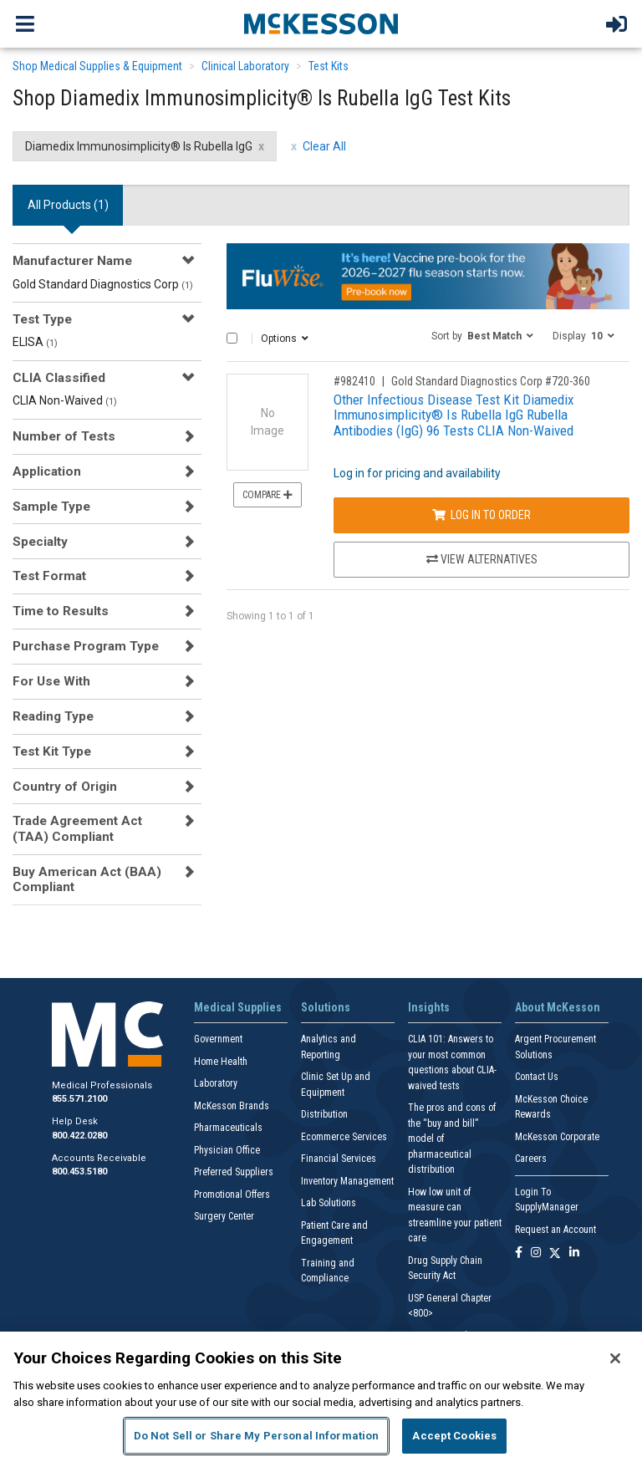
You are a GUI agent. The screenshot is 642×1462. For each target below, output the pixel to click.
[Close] (615, 1358)
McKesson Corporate (557, 1137)
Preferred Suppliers (233, 1172)
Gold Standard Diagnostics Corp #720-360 (490, 381)
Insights (429, 1007)
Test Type (42, 319)
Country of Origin (65, 786)
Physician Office (227, 1150)
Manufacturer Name (72, 260)
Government (218, 1039)
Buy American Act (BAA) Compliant (87, 879)
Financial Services (338, 1158)
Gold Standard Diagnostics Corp (103, 284)
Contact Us (536, 1076)
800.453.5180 (79, 1171)
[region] (321, 1397)
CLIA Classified (59, 377)
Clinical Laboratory (245, 66)
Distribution (324, 1114)
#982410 (354, 381)
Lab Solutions (328, 1203)
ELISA (35, 342)
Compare (267, 495)
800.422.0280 (79, 1135)
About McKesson (557, 1007)
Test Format (49, 575)
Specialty (40, 541)
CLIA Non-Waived (65, 400)
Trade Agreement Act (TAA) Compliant (77, 828)
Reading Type (53, 716)
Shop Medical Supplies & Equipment (97, 66)
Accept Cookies (454, 1435)
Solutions (325, 1007)
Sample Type (51, 506)
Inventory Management (347, 1181)
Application (47, 471)
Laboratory (215, 1083)
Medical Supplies (238, 1007)
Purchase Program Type (86, 646)
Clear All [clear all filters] (324, 146)
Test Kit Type (52, 751)
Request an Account (555, 1229)
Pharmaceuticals (228, 1127)
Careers (531, 1158)
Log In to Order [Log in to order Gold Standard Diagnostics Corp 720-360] (481, 515)
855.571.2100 (79, 1098)
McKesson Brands (231, 1106)
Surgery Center (224, 1216)
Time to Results (61, 611)
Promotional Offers (232, 1194)
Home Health (220, 1061)
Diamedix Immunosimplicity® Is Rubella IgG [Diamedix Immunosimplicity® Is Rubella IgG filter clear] (138, 146)
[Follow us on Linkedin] (574, 1253)
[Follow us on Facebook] (518, 1253)
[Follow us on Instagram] (536, 1253)
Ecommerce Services (344, 1137)
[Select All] (232, 338)
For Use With (51, 681)
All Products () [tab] (68, 204)
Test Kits (328, 66)
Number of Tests (64, 436)
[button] (482, 335)
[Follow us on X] (555, 1253)
